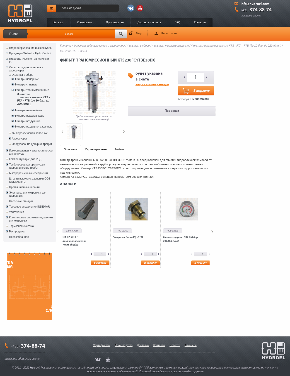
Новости (174, 345)
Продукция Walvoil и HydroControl (30, 53)
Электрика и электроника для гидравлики (27, 194)
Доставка (143, 345)
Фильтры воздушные (27, 121)
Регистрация (169, 33)
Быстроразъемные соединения (28, 173)
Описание (70, 149)
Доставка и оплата (149, 22)
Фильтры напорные (26, 79)
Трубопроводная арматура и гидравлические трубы (27, 166)
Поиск (13, 33)
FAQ (177, 22)
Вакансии (191, 345)
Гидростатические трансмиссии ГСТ (29, 60)
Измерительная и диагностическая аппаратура (31, 152)
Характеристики (96, 149)
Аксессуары (19, 138)
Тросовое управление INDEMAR (29, 206)
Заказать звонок (251, 15)
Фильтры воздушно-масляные (33, 126)
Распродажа (16, 231)
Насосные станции (21, 201)
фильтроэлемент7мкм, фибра (74, 241)
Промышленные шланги (24, 187)
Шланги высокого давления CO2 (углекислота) (29, 180)
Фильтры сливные (25, 84)
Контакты (200, 22)
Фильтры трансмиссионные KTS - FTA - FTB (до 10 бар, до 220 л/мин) (33, 99)
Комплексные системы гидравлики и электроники (31, 219)
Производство (115, 22)
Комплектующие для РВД (25, 159)
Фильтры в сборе (22, 74)
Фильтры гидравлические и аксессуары (26, 69)
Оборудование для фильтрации (32, 144)
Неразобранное (19, 237)
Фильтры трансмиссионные (31, 90)
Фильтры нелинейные (28, 110)
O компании (84, 22)
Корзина (67, 8)
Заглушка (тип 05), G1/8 (128, 237)
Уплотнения (16, 212)
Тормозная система (21, 226)
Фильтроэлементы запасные (30, 133)
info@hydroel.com (255, 4)
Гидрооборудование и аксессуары (30, 48)
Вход (139, 33)
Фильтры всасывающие (29, 115)
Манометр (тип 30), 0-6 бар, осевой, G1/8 (180, 239)
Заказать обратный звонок (22, 358)
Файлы (119, 149)
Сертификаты (101, 345)
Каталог (58, 22)
